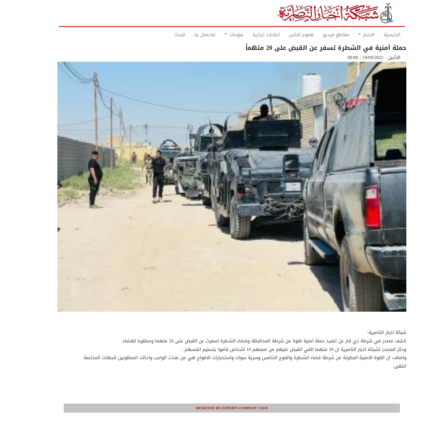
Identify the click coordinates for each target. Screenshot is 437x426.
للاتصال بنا (191, 34)
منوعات (220, 34)
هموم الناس (288, 34)
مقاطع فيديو (323, 34)
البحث (166, 34)
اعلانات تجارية (252, 34)
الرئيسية (378, 34)
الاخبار (353, 34)
